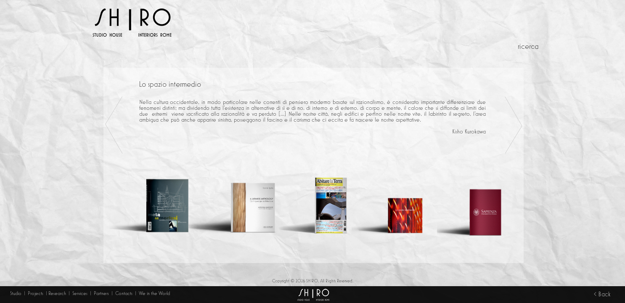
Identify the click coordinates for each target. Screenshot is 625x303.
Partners (101, 293)
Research (57, 293)
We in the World (154, 293)
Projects (35, 293)
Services (80, 293)
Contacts (124, 293)
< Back (602, 294)
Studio (15, 293)
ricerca (528, 46)
